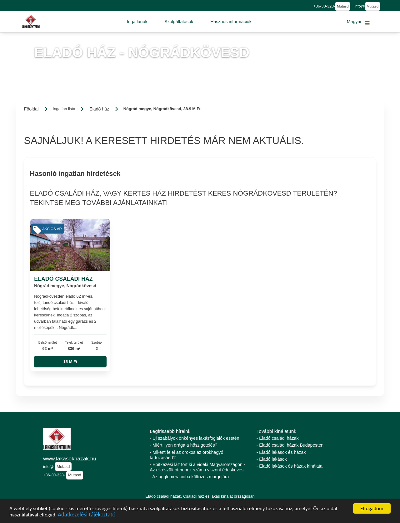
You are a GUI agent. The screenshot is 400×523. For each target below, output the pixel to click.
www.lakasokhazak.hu (69, 458)
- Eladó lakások (272, 459)
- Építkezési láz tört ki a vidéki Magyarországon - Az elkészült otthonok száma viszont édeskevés (197, 467)
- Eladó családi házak (278, 438)
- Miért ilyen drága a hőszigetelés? (183, 445)
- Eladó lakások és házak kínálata (289, 466)
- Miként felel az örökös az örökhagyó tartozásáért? (186, 455)
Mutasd (343, 6)
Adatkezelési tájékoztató (86, 515)
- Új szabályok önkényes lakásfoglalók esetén (194, 438)
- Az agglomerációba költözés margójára (189, 476)
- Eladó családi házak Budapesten (290, 445)
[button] (137, 21)
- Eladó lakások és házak (281, 452)
